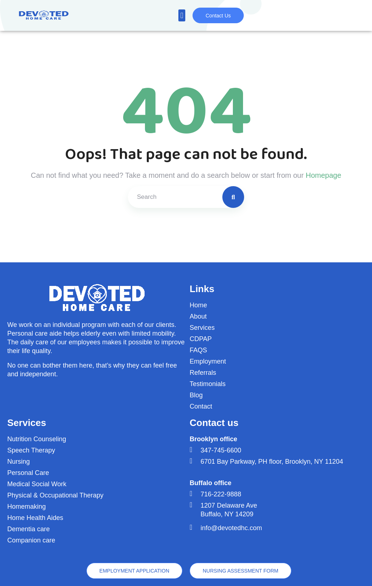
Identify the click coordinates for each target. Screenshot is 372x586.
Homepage (323, 175)
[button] (181, 15)
